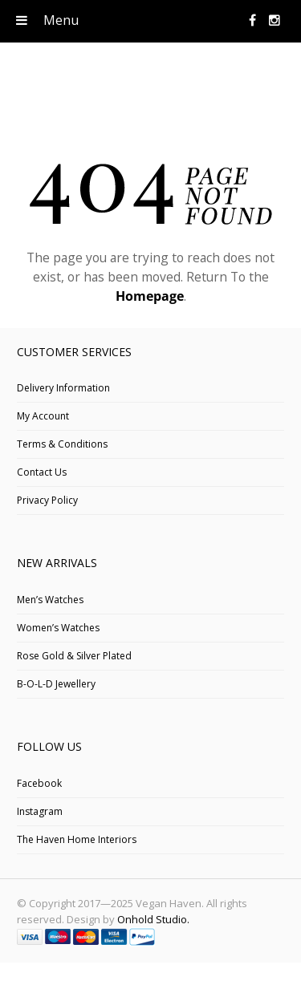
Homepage (150, 296)
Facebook (39, 783)
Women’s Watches (58, 627)
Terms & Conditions (62, 444)
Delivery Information (63, 388)
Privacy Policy (47, 500)
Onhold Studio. (153, 919)
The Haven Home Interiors (76, 839)
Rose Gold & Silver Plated (74, 656)
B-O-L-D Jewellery (56, 684)
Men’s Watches (50, 599)
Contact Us (42, 472)
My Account (43, 416)
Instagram (40, 811)
